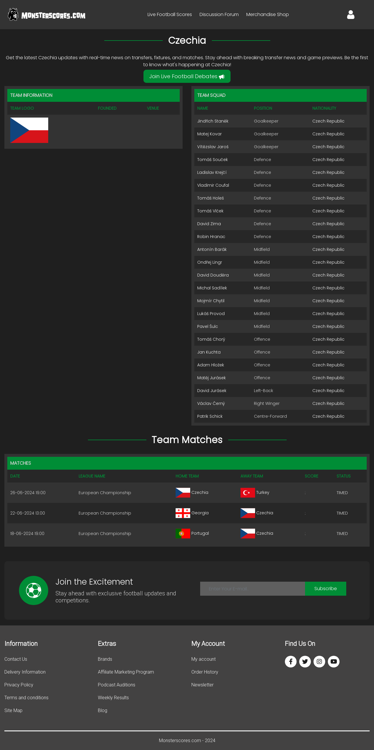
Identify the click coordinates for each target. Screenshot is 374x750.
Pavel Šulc (207, 326)
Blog (102, 710)
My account (203, 659)
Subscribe (325, 588)
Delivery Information (25, 672)
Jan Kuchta (209, 352)
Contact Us (15, 659)
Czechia (192, 492)
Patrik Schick (210, 416)
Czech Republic (328, 121)
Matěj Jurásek (211, 378)
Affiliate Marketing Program (126, 672)
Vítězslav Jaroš (212, 147)
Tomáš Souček (212, 159)
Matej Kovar (209, 134)
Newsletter (202, 685)
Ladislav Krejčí (212, 172)
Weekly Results (113, 697)
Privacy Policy (18, 685)
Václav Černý (211, 403)
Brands (105, 659)
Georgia (192, 513)
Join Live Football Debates (187, 76)
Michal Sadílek (212, 288)
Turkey (254, 492)
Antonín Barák (212, 249)
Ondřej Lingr (209, 262)
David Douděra (213, 275)
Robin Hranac (211, 236)
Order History (204, 672)
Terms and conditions (26, 697)
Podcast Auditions (116, 685)
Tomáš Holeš (210, 198)
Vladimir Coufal (213, 185)
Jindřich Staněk (212, 121)
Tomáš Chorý (211, 339)
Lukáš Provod (211, 314)
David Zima (209, 224)
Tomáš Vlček (210, 211)
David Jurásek (211, 391)
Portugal (192, 533)
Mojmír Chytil (210, 301)
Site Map (13, 710)
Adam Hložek (210, 365)
